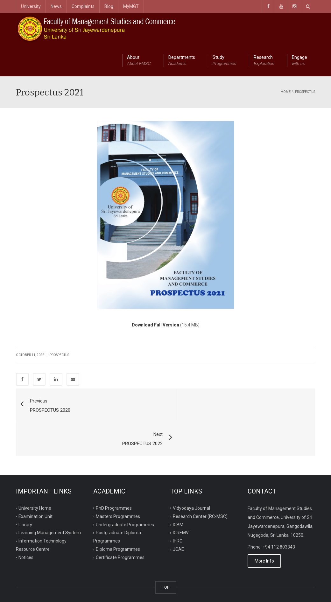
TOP (165, 553)
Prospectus (59, 355)
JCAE (178, 515)
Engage (299, 61)
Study (224, 61)
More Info (264, 527)
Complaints (83, 6)
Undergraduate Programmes (125, 491)
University (31, 6)
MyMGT (131, 6)
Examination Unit (35, 482)
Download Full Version (155, 324)
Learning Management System (49, 499)
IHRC (177, 507)
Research (264, 61)
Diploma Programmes (118, 515)
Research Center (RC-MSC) (200, 482)
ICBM (178, 491)
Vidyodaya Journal (191, 474)
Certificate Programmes (120, 524)
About (139, 61)
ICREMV (181, 499)
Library (25, 491)
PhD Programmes (114, 474)
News (56, 6)
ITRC (45, 589)
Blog (108, 6)
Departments (181, 61)
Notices (25, 524)
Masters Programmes (118, 482)
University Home (34, 474)
